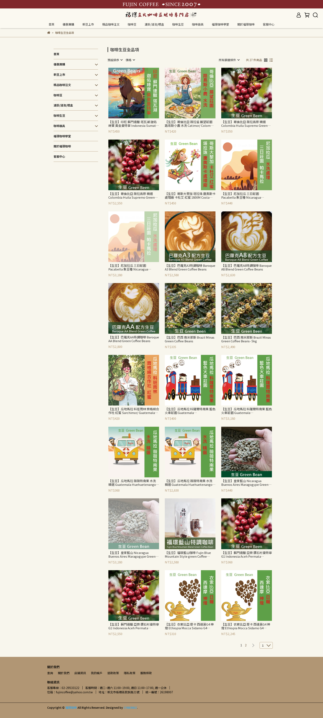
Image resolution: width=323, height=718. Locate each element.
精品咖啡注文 (110, 24)
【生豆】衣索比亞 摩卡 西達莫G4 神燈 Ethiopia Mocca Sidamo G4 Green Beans (189, 626)
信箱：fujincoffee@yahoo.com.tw (70, 692)
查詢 (50, 673)
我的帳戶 (96, 673)
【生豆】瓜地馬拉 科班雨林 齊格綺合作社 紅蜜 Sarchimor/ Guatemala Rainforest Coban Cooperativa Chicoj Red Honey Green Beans (133, 411)
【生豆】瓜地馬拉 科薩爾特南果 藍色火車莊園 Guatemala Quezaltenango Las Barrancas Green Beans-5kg (246, 411)
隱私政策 (129, 673)
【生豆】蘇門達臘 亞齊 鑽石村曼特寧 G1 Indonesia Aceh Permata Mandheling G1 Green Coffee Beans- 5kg (133, 626)
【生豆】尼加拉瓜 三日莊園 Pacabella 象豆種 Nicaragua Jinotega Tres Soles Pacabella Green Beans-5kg (130, 267)
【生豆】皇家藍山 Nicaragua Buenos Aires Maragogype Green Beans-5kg (132, 554)
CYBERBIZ (130, 707)
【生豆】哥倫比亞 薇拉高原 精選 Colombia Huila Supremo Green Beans (244, 123)
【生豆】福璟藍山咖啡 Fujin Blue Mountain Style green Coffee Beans (188, 554)
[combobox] (115, 60)
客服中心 (268, 24)
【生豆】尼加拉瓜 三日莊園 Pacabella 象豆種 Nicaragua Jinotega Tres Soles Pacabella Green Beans (243, 195)
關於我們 (63, 673)
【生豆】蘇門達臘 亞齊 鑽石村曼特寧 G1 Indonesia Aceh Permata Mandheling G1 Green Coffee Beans (246, 554)
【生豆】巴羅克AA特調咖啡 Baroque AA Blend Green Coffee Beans (133, 339)
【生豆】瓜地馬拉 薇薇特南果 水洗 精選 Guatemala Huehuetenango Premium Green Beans (132, 482)
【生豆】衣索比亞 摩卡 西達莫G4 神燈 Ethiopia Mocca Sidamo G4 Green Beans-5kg (245, 626)
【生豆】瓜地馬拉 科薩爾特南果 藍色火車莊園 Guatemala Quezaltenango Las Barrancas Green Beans (190, 411)
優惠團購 (68, 24)
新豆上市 (88, 24)
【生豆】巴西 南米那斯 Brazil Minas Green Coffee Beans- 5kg (246, 339)
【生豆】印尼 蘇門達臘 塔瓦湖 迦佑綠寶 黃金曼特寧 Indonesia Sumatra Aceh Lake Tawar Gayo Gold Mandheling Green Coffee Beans (133, 123)
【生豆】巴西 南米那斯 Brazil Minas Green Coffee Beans (189, 339)
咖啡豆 (132, 24)
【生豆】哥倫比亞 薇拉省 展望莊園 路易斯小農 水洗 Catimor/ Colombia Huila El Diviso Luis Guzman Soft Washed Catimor (190, 123)
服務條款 (146, 673)
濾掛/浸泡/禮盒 (154, 24)
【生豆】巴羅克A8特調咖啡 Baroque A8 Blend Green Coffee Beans (246, 267)
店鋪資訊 (80, 673)
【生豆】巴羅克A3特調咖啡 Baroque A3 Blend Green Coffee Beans (190, 267)
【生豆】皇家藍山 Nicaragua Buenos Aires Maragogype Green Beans (244, 482)
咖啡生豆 (178, 24)
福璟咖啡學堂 (220, 24)
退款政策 (113, 673)
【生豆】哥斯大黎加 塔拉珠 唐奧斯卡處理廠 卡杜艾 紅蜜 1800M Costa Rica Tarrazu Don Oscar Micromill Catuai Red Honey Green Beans (190, 195)
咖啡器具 (198, 24)
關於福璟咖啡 (246, 24)
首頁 (51, 24)
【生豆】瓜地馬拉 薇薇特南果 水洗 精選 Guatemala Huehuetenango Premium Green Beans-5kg (188, 482)
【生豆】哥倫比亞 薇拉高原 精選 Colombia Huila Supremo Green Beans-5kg (131, 195)
